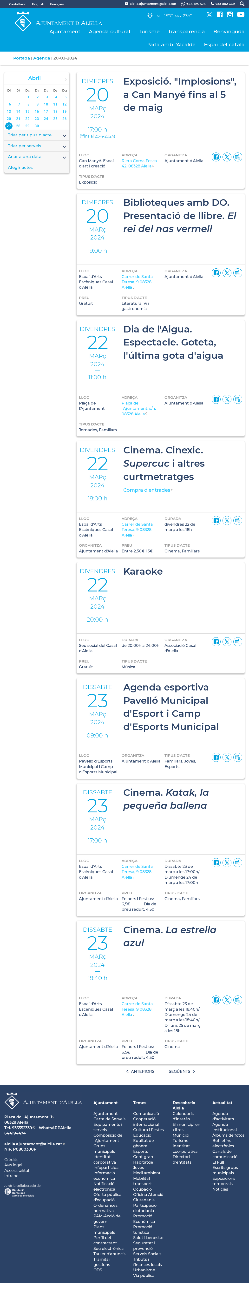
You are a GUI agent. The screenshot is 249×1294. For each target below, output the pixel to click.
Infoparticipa (106, 1167)
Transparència (186, 31)
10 (46, 104)
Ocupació (142, 1189)
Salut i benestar (148, 1237)
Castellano (17, 4)
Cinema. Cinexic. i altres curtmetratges (164, 463)
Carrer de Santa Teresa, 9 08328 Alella (137, 282)
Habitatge (143, 1162)
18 (55, 111)
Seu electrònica (108, 1248)
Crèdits (11, 1159)
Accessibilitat (17, 1170)
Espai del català (224, 44)
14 (18, 111)
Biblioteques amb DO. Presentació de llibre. (179, 215)
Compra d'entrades (146, 490)
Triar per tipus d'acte (37, 135)
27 (9, 126)
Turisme (149, 31)
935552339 (22, 1128)
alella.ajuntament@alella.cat (33, 1144)
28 (18, 126)
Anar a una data (37, 157)
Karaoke (143, 571)
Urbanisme (144, 1270)
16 (37, 111)
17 (46, 111)
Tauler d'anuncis (109, 1254)
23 (37, 119)
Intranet (12, 1176)
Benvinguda (229, 31)
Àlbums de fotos (228, 1135)
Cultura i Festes (148, 1130)
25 (55, 119)
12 (64, 104)
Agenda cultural (109, 31)
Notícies (220, 1189)
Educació (142, 1135)
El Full (218, 1162)
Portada (21, 58)
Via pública (144, 1275)
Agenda (41, 58)
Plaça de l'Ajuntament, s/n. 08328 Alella (139, 408)
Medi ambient (147, 1173)
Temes (139, 1103)
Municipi (181, 1135)
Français (57, 4)
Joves (138, 1167)
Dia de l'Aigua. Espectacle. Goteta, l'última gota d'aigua (173, 342)
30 (37, 126)
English (38, 4)
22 (27, 119)
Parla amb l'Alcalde (171, 44)
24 (46, 119)
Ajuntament (64, 31)
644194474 (15, 1133)
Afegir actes (20, 167)
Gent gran (143, 1157)
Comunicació (146, 1113)
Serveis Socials (147, 1254)
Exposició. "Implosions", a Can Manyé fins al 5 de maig (179, 94)
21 (18, 119)
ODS (97, 1270)
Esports (140, 1151)
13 (9, 111)
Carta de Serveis (109, 1119)
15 (27, 111)
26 (64, 119)
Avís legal (13, 1165)
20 (9, 119)
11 (55, 104)
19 (64, 111)
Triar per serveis (37, 146)
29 (27, 126)
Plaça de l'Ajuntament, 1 (28, 1117)
